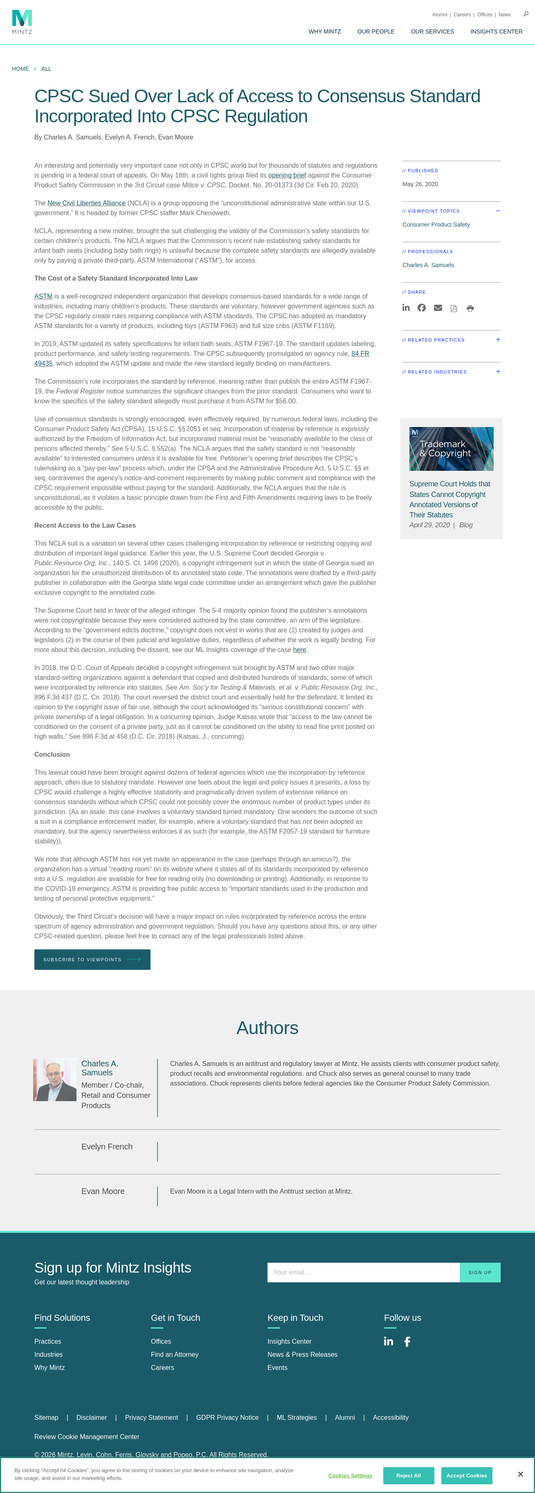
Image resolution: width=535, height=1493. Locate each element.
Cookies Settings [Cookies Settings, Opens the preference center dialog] (350, 1476)
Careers (462, 15)
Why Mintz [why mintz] (49, 1367)
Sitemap (46, 1417)
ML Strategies (297, 1417)
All (46, 68)
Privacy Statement (151, 1417)
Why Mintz (325, 31)
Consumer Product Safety (436, 224)
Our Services (432, 31)
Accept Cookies (467, 1476)
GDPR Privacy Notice (227, 1417)
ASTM (43, 296)
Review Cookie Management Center (86, 1436)
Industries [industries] (48, 1354)
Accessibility (391, 1417)
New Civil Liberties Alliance (86, 203)
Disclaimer (91, 1417)
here (299, 649)
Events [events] (278, 1367)
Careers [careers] (162, 1367)
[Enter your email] (384, 1272)
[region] (267, 1475)
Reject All (408, 1476)
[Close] (521, 1474)
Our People (376, 31)
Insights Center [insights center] (290, 1341)
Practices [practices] (47, 1341)
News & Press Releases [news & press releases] (303, 1354)
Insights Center (496, 31)
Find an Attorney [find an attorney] (175, 1354)
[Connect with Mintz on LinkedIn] (392, 1346)
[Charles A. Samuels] (54, 1079)
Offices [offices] (161, 1341)
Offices (484, 15)
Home (20, 68)
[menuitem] (325, 31)
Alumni (439, 15)
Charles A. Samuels (72, 137)
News (505, 14)
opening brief (287, 175)
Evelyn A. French (130, 137)
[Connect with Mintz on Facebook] (412, 1346)
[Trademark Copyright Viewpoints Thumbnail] (451, 449)
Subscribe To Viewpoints (92, 959)
